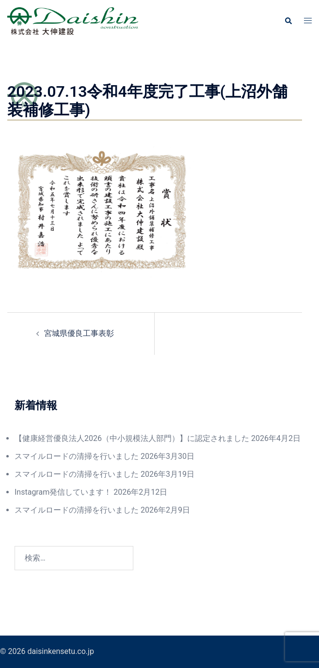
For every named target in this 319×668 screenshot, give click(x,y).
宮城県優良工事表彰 (79, 333)
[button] (288, 21)
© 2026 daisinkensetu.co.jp (47, 651)
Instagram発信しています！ (63, 492)
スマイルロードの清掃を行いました (77, 456)
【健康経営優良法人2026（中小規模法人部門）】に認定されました (132, 438)
